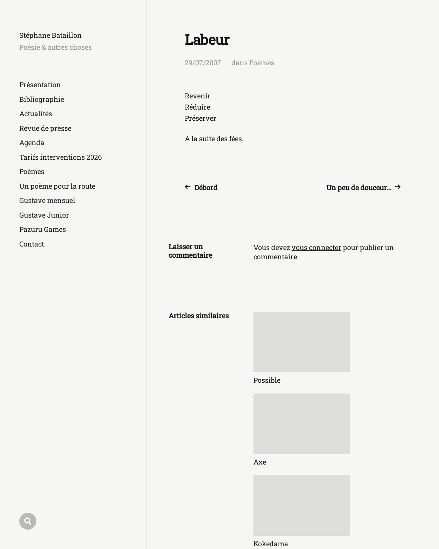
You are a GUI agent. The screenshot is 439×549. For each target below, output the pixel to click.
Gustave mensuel (47, 200)
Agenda (31, 142)
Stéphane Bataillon (50, 35)
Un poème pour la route (57, 186)
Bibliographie (41, 99)
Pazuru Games (42, 229)
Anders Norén (396, 515)
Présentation (40, 84)
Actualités (35, 113)
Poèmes (31, 171)
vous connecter (316, 247)
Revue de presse (45, 128)
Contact (31, 243)
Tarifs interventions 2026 (60, 157)
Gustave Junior (44, 215)
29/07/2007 (203, 62)
